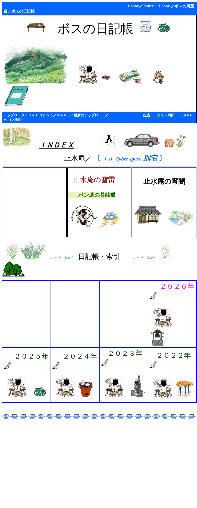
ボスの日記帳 (23, 11)
